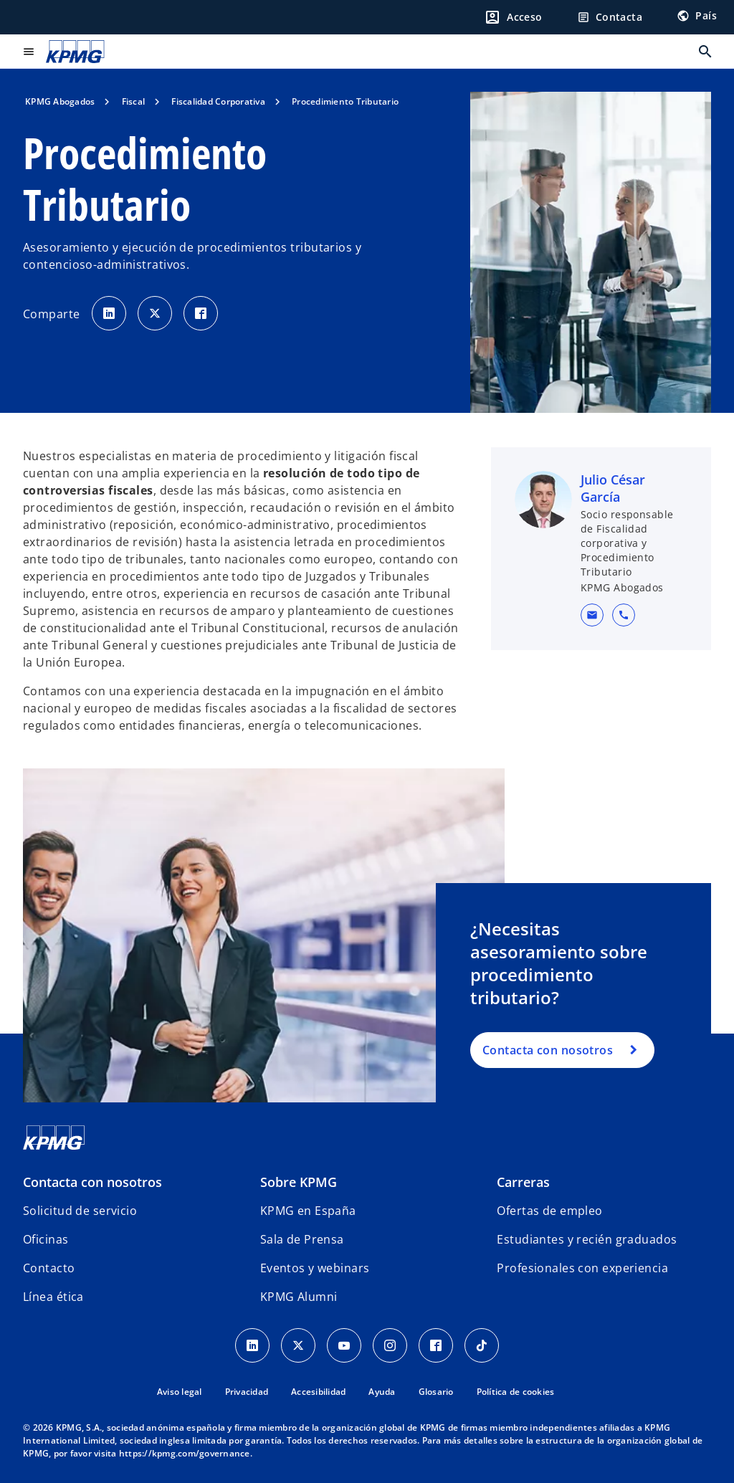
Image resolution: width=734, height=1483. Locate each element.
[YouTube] (344, 1345)
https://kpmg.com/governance (184, 1453)
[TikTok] (481, 1345)
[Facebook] (436, 1345)
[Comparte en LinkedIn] (109, 313)
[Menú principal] (28, 51)
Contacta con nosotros (547, 1050)
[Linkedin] (252, 1345)
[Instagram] (390, 1345)
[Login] (513, 17)
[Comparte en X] (155, 313)
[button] (592, 615)
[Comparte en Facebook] (201, 313)
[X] (298, 1345)
